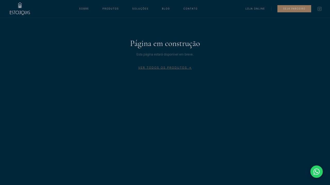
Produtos (111, 8)
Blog (166, 8)
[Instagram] (319, 9)
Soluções (140, 8)
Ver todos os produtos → (165, 67)
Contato (191, 8)
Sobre (84, 8)
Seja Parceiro (294, 8)
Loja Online (255, 8)
